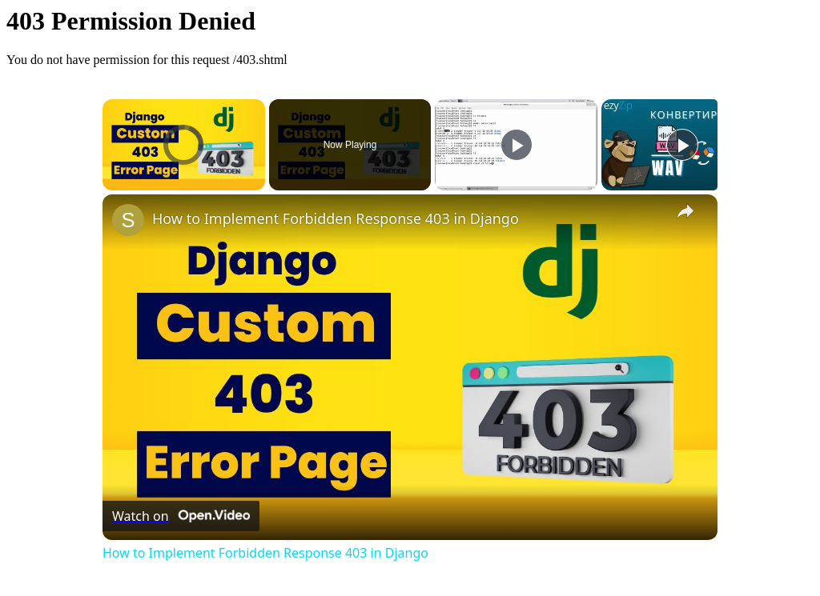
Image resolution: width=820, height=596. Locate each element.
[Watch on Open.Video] (180, 516)
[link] (128, 220)
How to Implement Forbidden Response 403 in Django (335, 218)
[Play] (516, 145)
